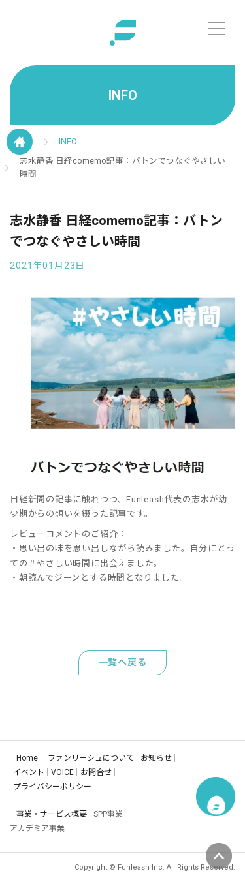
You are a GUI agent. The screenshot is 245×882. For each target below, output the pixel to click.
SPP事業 (108, 814)
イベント (28, 772)
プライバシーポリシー (52, 786)
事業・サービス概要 (51, 814)
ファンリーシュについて (91, 758)
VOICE (62, 772)
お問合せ (96, 772)
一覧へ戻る (123, 662)
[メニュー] (216, 28)
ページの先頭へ (219, 856)
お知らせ (156, 758)
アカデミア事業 (37, 828)
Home (27, 758)
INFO (68, 141)
